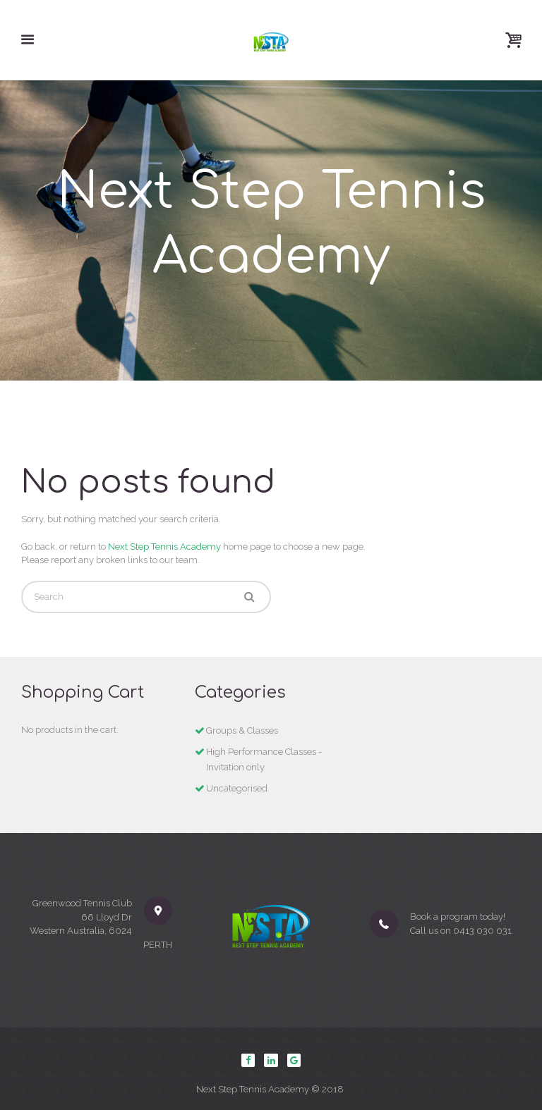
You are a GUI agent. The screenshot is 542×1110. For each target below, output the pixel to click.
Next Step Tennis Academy (164, 546)
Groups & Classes (242, 730)
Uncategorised (236, 788)
